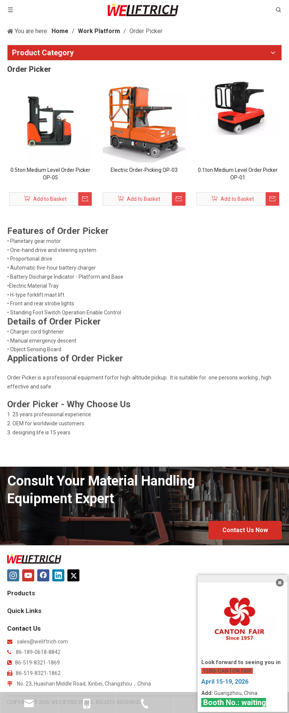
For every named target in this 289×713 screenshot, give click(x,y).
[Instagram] (13, 575)
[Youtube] (28, 575)
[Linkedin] (58, 575)
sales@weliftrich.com (42, 642)
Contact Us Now (245, 530)
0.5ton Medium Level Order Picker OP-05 (50, 174)
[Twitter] (73, 575)
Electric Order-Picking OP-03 (144, 170)
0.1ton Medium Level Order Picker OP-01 (238, 174)
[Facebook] (43, 575)
